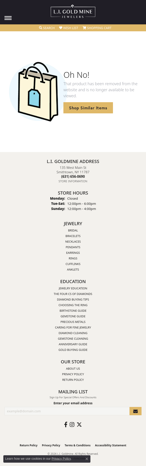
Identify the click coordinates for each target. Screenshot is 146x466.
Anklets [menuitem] (73, 269)
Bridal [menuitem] (73, 230)
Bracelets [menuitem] (72, 236)
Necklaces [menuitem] (73, 241)
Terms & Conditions (78, 445)
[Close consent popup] (87, 459)
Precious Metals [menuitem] (73, 322)
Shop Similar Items (88, 107)
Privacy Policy (73, 374)
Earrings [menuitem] (73, 253)
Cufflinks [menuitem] (73, 264)
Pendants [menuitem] (73, 247)
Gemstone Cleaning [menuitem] (73, 339)
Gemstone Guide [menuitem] (73, 316)
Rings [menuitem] (73, 258)
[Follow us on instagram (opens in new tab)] (72, 424)
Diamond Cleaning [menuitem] (72, 333)
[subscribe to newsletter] (135, 411)
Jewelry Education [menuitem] (73, 288)
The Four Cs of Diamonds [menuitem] (73, 294)
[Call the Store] (73, 176)
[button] (47, 28)
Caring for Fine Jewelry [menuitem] (73, 327)
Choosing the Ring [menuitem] (73, 305)
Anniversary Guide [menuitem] (73, 344)
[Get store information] (73, 181)
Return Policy (73, 380)
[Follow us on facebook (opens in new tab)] (65, 424)
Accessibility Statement (110, 445)
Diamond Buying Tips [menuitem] (73, 299)
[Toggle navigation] (8, 18)
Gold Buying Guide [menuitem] (73, 350)
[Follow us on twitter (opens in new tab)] (79, 424)
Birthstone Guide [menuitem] (73, 311)
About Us (73, 368)
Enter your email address (73, 403)
